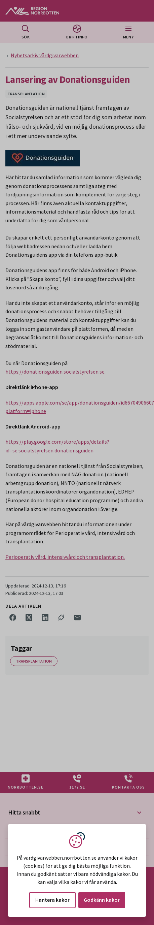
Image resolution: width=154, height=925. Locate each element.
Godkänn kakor (102, 899)
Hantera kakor (52, 899)
